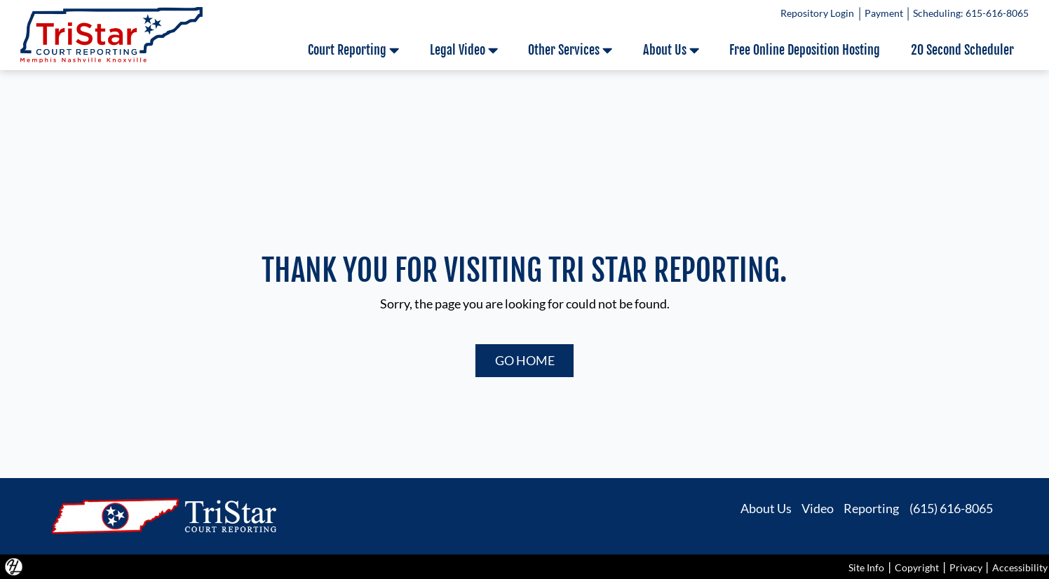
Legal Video (464, 50)
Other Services (570, 50)
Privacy (965, 567)
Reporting (871, 507)
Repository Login (817, 13)
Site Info (866, 567)
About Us (671, 50)
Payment (883, 13)
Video (817, 507)
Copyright (917, 567)
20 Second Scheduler (962, 49)
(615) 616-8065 (951, 507)
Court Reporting (353, 50)
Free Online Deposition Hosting (804, 49)
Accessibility (1020, 567)
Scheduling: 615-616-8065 (971, 13)
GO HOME (525, 360)
